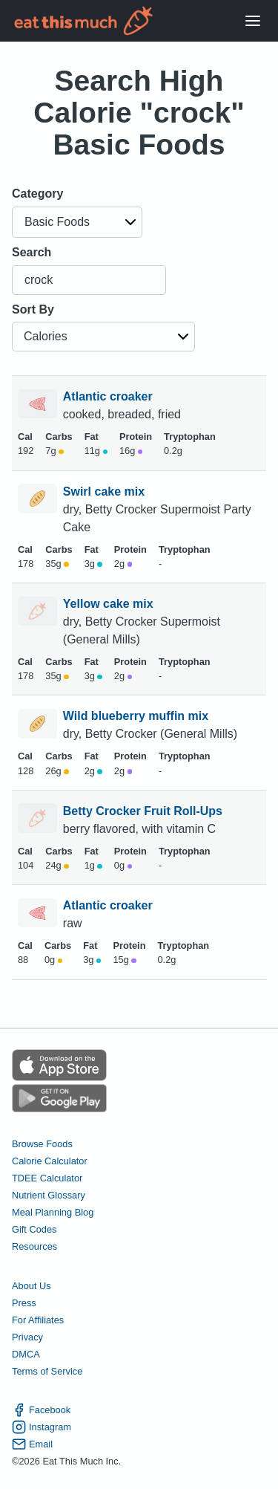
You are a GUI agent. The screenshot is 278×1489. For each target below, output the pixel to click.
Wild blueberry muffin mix (137, 716)
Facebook (41, 1410)
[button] (77, 222)
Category (37, 193)
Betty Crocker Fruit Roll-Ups (144, 811)
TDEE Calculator (47, 1178)
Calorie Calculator (49, 1161)
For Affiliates (38, 1320)
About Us (31, 1285)
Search (31, 252)
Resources (34, 1246)
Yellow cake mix (109, 603)
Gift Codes (34, 1229)
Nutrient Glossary (48, 1195)
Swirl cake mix (105, 491)
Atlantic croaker (109, 396)
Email (32, 1444)
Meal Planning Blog (52, 1212)
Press (24, 1302)
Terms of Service (47, 1371)
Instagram (41, 1427)
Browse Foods (42, 1143)
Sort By (33, 309)
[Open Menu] (252, 21)
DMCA (26, 1354)
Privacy (27, 1337)
